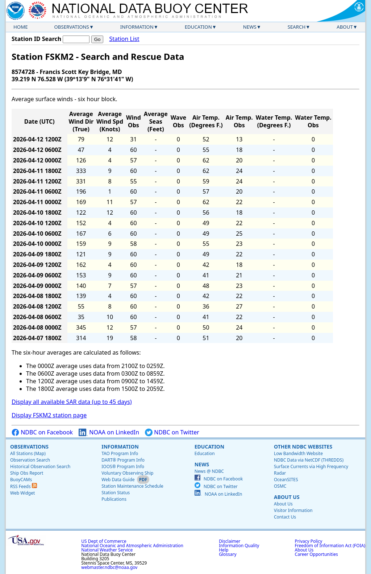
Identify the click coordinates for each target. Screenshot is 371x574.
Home (20, 27)
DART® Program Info (123, 460)
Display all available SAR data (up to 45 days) (72, 402)
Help (223, 550)
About (345, 27)
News (250, 27)
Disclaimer (229, 541)
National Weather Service (107, 550)
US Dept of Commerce (103, 541)
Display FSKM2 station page (49, 415)
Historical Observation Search (40, 466)
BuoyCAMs (21, 479)
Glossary (227, 554)
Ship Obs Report (26, 473)
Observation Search (30, 460)
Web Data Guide (117, 479)
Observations (71, 27)
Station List (124, 39)
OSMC (280, 486)
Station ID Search (36, 39)
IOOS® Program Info (122, 466)
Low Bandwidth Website (298, 453)
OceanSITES (286, 479)
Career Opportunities (316, 554)
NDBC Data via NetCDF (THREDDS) (308, 460)
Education (198, 27)
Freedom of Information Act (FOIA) (330, 545)
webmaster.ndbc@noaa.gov (109, 567)
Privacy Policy (308, 541)
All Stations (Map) (28, 453)
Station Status (115, 493)
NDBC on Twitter (172, 432)
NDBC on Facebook (42, 432)
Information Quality (239, 545)
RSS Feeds (23, 486)
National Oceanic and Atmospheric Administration (132, 545)
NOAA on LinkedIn (109, 432)
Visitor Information (293, 510)
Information (137, 27)
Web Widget (22, 493)
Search (297, 27)
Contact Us (285, 517)
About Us (287, 497)
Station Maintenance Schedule (132, 486)
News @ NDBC (209, 471)
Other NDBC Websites (303, 446)
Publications (113, 499)
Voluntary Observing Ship (127, 473)
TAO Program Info (119, 453)
